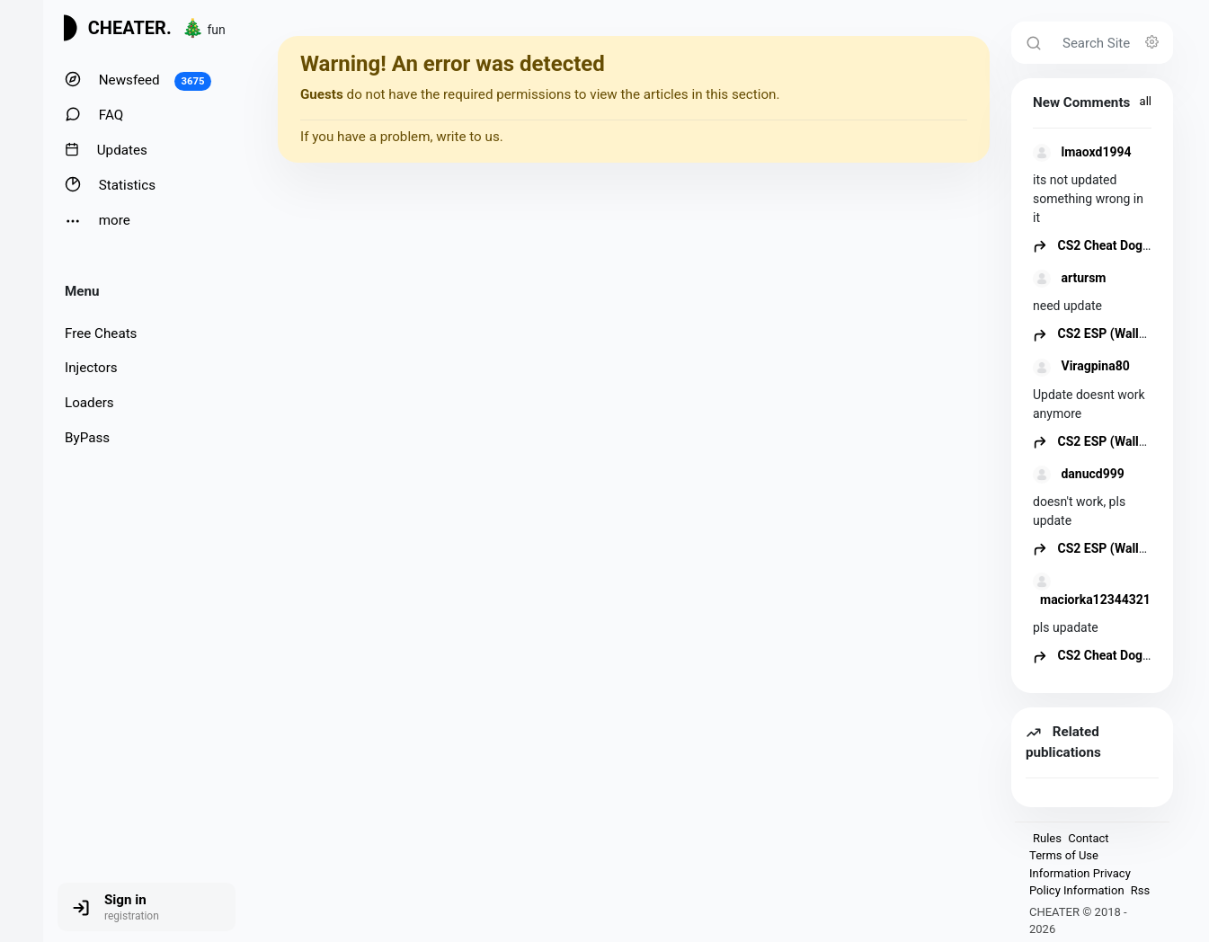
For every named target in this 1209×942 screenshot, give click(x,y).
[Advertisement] (634, 303)
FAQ (94, 114)
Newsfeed (138, 81)
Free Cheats (101, 333)
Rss (1140, 890)
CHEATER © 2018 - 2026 (1078, 921)
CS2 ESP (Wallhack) (1101, 333)
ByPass (87, 438)
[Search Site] (1112, 43)
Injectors (91, 368)
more (97, 220)
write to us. (469, 137)
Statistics (110, 184)
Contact (1088, 838)
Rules (1047, 838)
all (1145, 101)
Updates (106, 149)
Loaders (89, 403)
